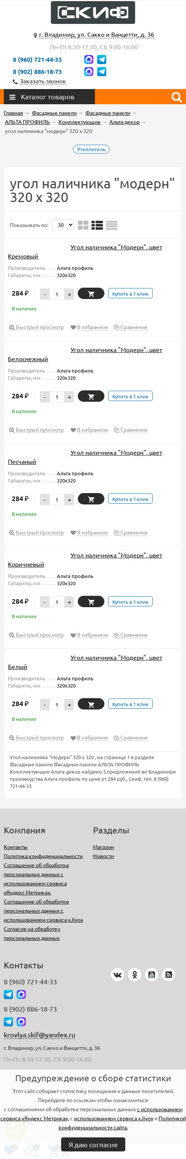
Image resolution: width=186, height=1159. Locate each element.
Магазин (103, 846)
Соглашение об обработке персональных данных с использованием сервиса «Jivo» (43, 910)
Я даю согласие (93, 1144)
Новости (103, 855)
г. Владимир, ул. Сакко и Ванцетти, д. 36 (96, 34)
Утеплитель (91, 149)
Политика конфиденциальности (43, 855)
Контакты (16, 846)
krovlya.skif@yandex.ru (39, 1034)
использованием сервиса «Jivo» (113, 1118)
